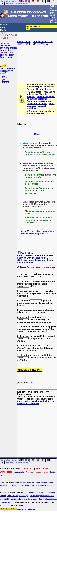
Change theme (43, 89)
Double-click (34, 111)
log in (30, 267)
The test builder (39, 258)
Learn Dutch (24, 485)
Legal (35, 499)
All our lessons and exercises (35, 402)
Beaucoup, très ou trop (38, 101)
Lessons (4, 25)
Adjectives (49, 87)
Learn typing (47, 485)
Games (9, 3)
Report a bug (6, 82)
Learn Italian (13, 485)
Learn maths (36, 485)
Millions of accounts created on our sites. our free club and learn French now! (8, 51)
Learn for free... (8, 460)
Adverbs (31, 89)
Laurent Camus (32, 492)
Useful (3, 30)
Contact (4, 78)
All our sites (22, 3)
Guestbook (5, 81)
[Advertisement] (37, 63)
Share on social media (26, 509)
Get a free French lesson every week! (8, 70)
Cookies (42, 499)
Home (3, 76)
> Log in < (5, 38)
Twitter (24, 253)
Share (31, 253)
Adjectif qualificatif (36, 107)
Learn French (23, 41)
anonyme (21, 258)
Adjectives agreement (37, 99)
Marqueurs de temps (37, 104)
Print (3, 79)
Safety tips (23, 496)
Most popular (19, 472)
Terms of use (12, 496)
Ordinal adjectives (46, 97)
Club (2, 27)
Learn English (28, 482)
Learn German (41, 482)
